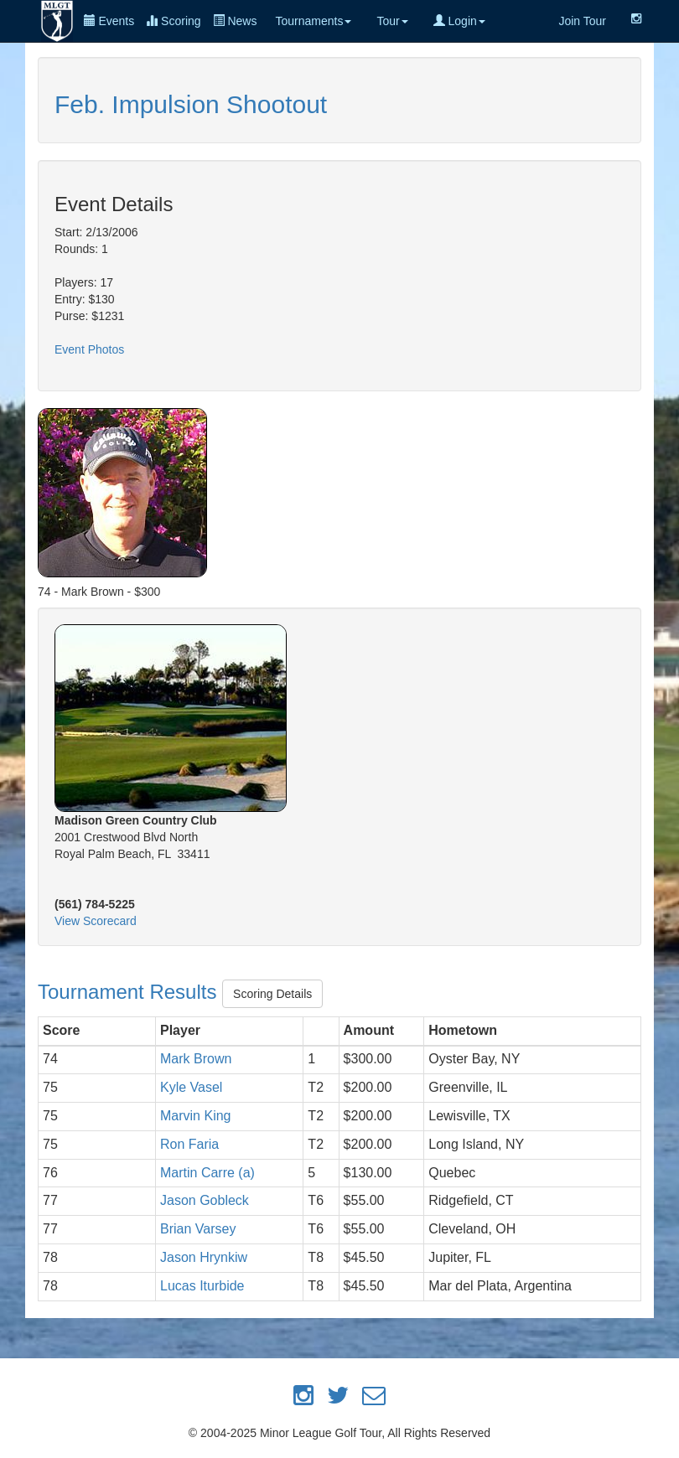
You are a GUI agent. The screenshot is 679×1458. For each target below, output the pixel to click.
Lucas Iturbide (202, 1286)
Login (459, 21)
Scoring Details (272, 993)
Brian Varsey (198, 1229)
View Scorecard (95, 921)
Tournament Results (130, 991)
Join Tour (582, 21)
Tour (391, 21)
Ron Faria (189, 1144)
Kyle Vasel (191, 1087)
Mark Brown (195, 1059)
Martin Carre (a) (207, 1173)
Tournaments (313, 21)
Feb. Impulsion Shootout (190, 104)
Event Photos (89, 349)
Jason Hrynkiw (203, 1257)
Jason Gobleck (204, 1200)
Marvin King (195, 1116)
